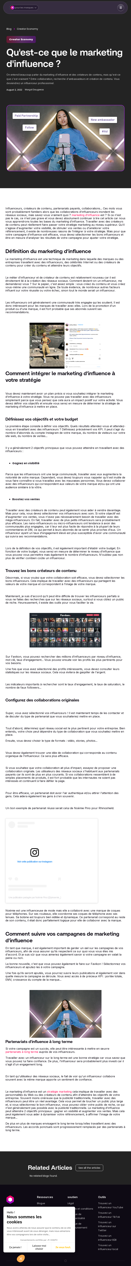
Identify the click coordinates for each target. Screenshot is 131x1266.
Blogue (41, 1203)
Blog (8, 29)
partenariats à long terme (21, 1052)
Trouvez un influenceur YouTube (110, 1205)
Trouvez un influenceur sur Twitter (107, 1226)
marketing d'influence (86, 215)
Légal (71, 1203)
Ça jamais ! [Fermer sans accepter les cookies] (15, 1247)
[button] (24, 8)
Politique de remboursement (77, 1225)
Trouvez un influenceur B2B (107, 1238)
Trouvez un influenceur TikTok (109, 1215)
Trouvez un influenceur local (108, 1247)
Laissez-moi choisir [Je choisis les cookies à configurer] (39, 1247)
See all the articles (89, 1168)
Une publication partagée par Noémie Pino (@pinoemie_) (34, 897)
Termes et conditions (80, 1208)
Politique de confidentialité (76, 1216)
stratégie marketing (59, 1091)
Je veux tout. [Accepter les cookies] (63, 1247)
